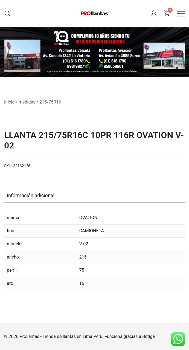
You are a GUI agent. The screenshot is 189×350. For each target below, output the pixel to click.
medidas (27, 102)
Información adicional (30, 195)
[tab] (94, 195)
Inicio (9, 102)
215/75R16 (50, 102)
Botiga (148, 336)
